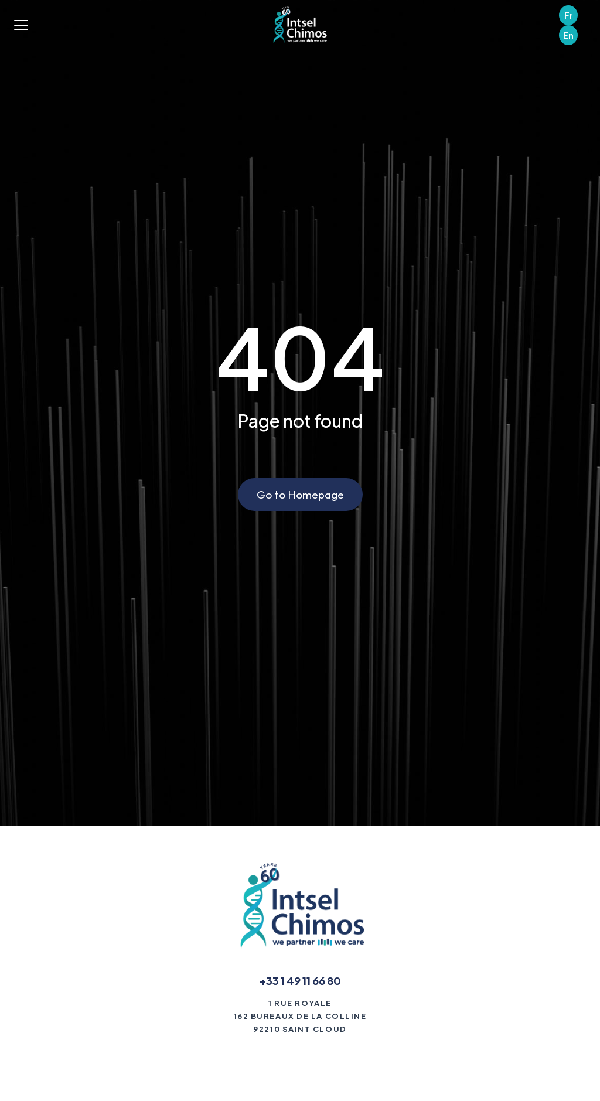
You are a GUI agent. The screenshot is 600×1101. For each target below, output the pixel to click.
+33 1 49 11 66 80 (300, 980)
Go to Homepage (300, 495)
